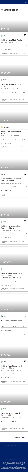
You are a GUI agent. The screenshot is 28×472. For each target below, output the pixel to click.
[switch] (25, 35)
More (26, 2)
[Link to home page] (1, 2)
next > (25, 437)
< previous (17, 437)
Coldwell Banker (11, 445)
